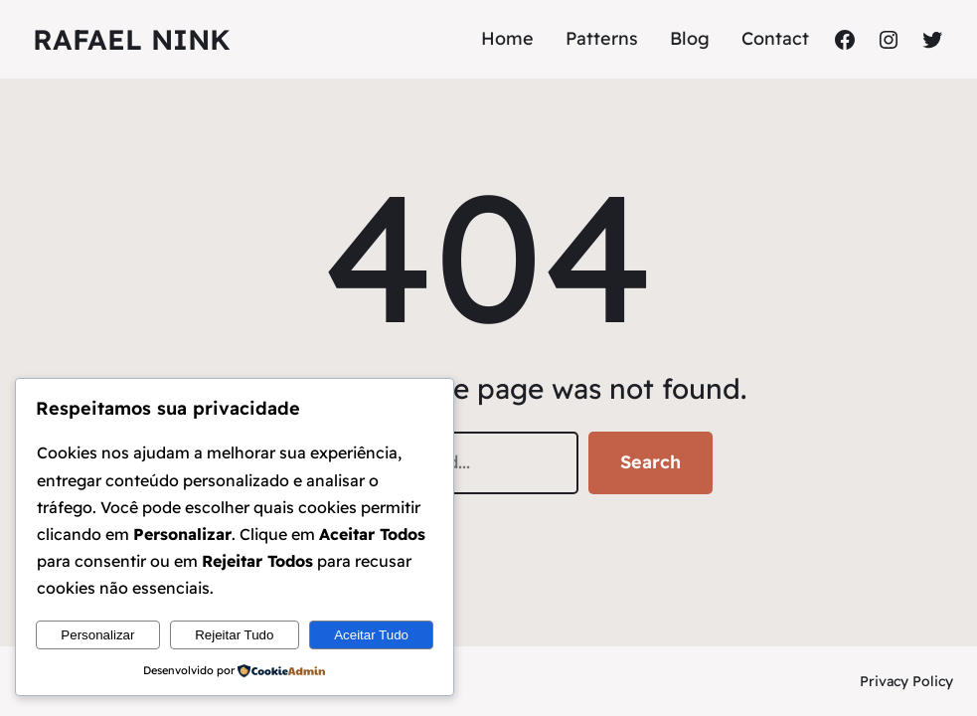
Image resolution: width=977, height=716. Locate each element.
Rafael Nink (132, 39)
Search (650, 461)
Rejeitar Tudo (234, 634)
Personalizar (97, 634)
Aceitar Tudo (371, 634)
